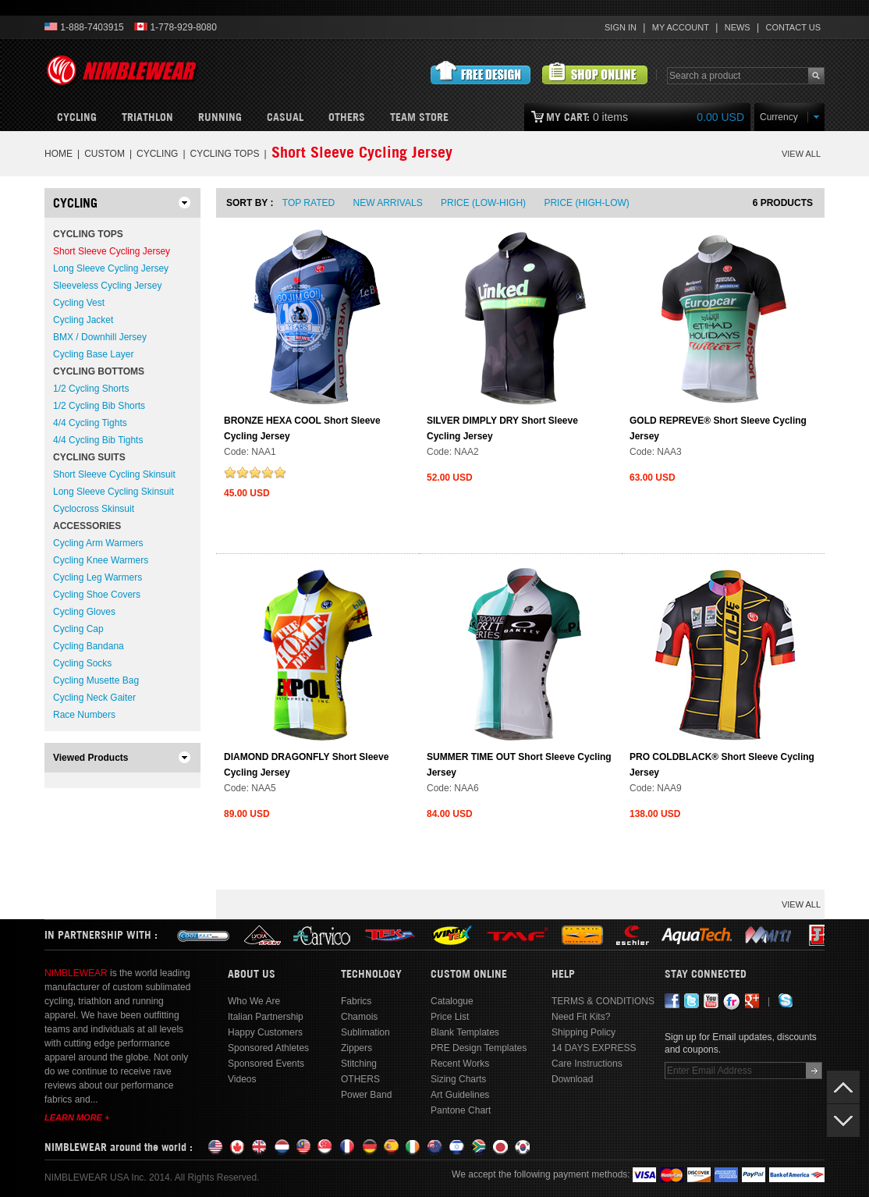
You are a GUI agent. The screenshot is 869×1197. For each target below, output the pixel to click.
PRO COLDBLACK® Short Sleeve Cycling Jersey (722, 764)
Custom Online (469, 974)
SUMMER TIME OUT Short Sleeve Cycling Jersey (519, 764)
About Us (251, 974)
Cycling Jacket (83, 319)
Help (563, 974)
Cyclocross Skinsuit (93, 508)
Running (220, 117)
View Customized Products (594, 73)
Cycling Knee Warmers (100, 560)
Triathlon (147, 117)
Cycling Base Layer (93, 354)
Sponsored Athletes (268, 1047)
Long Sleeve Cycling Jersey (110, 268)
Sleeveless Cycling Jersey (107, 285)
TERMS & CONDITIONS (603, 1001)
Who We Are (254, 1001)
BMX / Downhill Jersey (100, 337)
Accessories (87, 525)
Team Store (419, 117)
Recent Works (460, 1063)
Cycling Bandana (88, 646)
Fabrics (356, 1001)
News (737, 27)
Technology (371, 974)
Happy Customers (265, 1032)
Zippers (356, 1047)
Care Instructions (587, 1063)
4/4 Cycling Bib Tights (98, 440)
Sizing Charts (458, 1079)
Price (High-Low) (586, 202)
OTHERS (346, 117)
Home (58, 153)
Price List (450, 1016)
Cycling (77, 117)
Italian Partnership (265, 1016)
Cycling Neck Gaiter (94, 697)
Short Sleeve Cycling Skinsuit (114, 474)
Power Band (366, 1094)
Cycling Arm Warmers (98, 543)
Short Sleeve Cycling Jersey (111, 251)
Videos (242, 1079)
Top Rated (308, 202)
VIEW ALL (801, 153)
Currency (779, 117)
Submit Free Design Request (480, 73)
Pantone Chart (461, 1110)
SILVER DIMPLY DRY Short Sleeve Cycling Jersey (502, 428)
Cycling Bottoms (98, 371)
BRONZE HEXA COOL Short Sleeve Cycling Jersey (302, 428)
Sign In (621, 27)
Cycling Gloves (84, 611)
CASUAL (285, 117)
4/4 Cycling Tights (90, 422)
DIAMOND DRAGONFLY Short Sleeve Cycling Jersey (306, 764)
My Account (680, 27)
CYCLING (157, 153)
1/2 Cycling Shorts (91, 388)
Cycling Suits (89, 457)
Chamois (359, 1016)
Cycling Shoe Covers (96, 594)
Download (572, 1079)
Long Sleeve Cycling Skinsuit (113, 491)
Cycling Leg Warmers (97, 577)
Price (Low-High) (483, 202)
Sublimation (365, 1032)
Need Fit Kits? (581, 1016)
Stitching (359, 1063)
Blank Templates (465, 1032)
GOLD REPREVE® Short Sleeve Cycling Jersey (718, 428)
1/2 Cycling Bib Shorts (99, 405)
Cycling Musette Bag (96, 680)
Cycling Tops (225, 153)
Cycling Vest (79, 302)
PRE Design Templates (479, 1047)
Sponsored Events (266, 1063)
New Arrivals (388, 202)
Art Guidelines (460, 1094)
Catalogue (452, 1001)
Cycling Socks (82, 663)
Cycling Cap (78, 628)
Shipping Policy (583, 1032)
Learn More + (76, 1117)
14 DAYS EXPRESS (594, 1047)
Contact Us (793, 27)
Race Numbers (84, 714)
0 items (645, 117)
